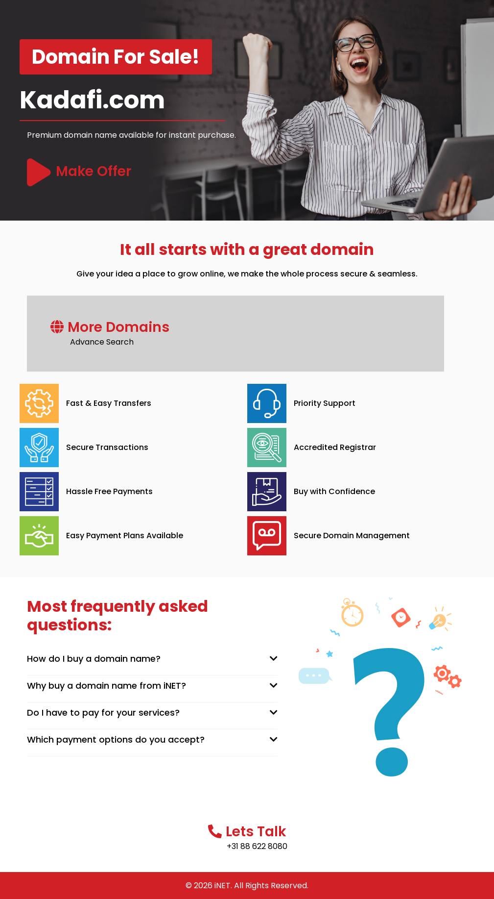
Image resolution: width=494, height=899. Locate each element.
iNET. (223, 885)
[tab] (152, 658)
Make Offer (94, 171)
